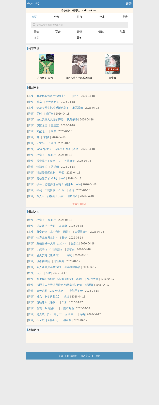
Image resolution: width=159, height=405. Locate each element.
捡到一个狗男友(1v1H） (51, 190)
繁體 (129, 3)
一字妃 (68, 255)
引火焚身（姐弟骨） (49, 255)
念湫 (66, 296)
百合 (58, 31)
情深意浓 (42, 166)
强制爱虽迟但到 (46, 172)
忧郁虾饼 (72, 119)
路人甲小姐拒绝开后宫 (50, 196)
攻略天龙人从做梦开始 (50, 119)
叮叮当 (49, 113)
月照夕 (52, 143)
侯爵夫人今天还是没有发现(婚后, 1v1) (59, 284)
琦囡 (61, 172)
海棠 (36, 37)
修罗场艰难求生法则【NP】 (53, 96)
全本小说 (33, 3)
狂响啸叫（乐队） (47, 302)
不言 (76, 149)
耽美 (122, 31)
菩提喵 (55, 166)
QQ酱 (46, 137)
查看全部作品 (79, 203)
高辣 (36, 31)
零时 (39, 113)
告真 (39, 273)
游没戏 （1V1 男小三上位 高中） (56, 314)
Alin (78, 184)
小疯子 (41, 154)
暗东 (53, 131)
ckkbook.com (90, 10)
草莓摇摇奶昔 (72, 267)
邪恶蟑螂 (77, 107)
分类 (56, 16)
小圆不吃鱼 (67, 308)
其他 (79, 37)
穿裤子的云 (76, 290)
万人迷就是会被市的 (49, 267)
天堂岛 (41, 143)
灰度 (48, 273)
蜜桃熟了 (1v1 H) (47, 178)
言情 (79, 31)
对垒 (39, 101)
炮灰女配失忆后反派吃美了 (53, 107)
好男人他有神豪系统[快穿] (79, 77)
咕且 (76, 96)
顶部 (97, 355)
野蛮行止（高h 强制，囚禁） (54, 231)
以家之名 (42, 125)
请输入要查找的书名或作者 (48, 25)
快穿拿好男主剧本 (47, 237)
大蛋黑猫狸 (81, 231)
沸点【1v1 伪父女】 (48, 296)
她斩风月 (59, 261)
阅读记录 (72, 355)
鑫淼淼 (63, 225)
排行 (79, 16)
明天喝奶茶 (52, 101)
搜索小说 (85, 355)
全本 (102, 16)
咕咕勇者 (72, 196)
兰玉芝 (55, 125)
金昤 (71, 190)
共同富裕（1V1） (46, 77)
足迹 (125, 16)
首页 (34, 16)
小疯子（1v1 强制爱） (50, 249)
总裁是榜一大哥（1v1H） (52, 243)
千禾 (64, 302)
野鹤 (64, 237)
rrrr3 (63, 178)
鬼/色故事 (92, 278)
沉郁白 (52, 154)
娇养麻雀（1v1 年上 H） (51, 290)
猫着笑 (67, 320)
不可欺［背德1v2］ (48, 320)
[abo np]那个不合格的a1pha (53, 149)
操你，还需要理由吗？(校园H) (55, 184)
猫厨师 (89, 284)
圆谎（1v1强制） (47, 308)
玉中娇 (112, 77)
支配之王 (42, 131)
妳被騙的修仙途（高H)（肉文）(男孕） (60, 278)
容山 (82, 314)
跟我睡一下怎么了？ (49, 160)
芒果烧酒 (69, 160)
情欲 (101, 31)
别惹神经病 (43, 261)
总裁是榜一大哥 (46, 225)
